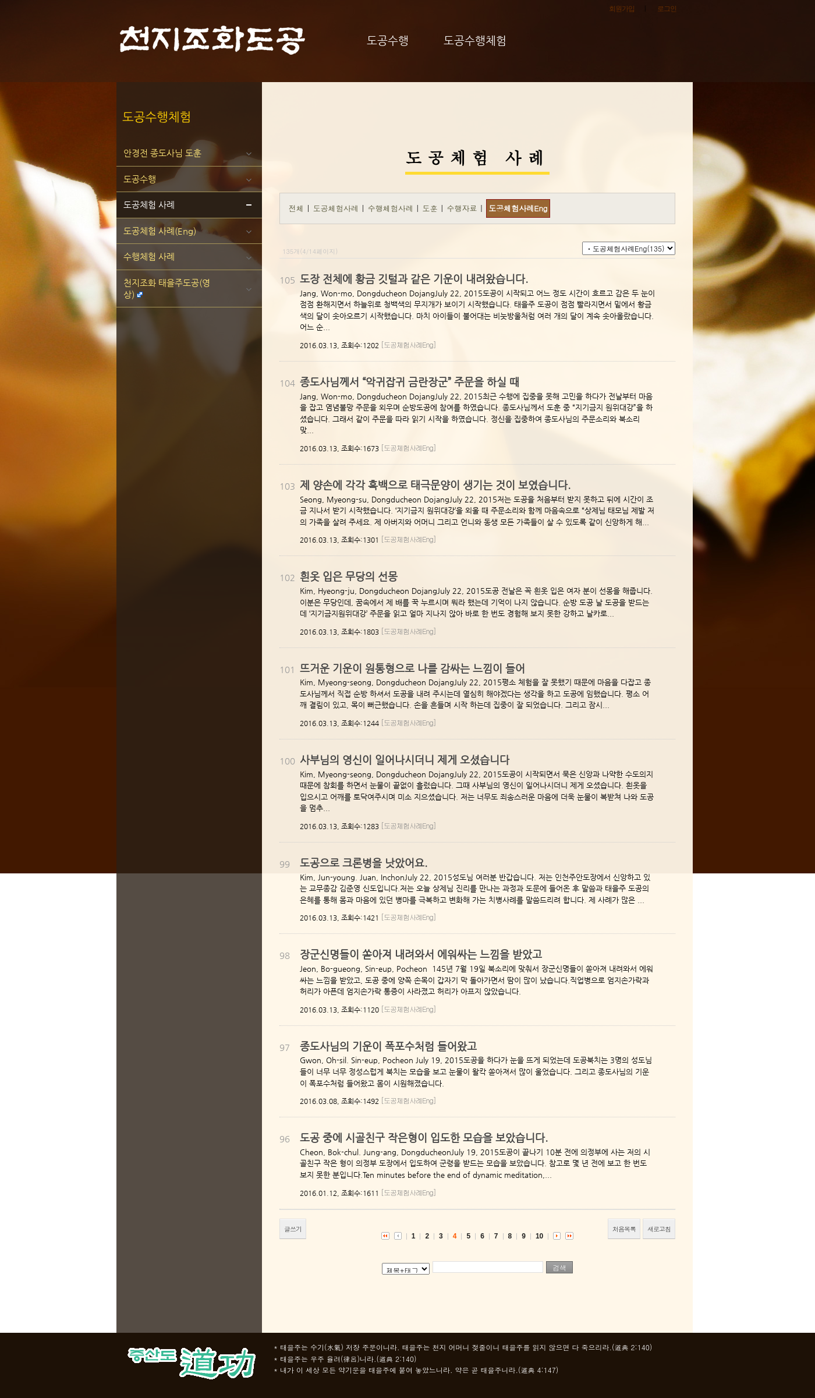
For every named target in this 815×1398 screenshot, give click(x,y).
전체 (296, 208)
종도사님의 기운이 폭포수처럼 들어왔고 (388, 1046)
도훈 (431, 208)
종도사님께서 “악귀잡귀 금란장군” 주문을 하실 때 (409, 382)
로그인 (666, 9)
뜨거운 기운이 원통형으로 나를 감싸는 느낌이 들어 (412, 668)
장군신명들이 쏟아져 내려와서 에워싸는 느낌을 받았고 (421, 954)
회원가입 (622, 9)
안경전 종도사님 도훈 (162, 153)
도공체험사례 (337, 208)
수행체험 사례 (149, 256)
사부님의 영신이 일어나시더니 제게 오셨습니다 (404, 759)
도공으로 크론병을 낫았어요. (363, 863)
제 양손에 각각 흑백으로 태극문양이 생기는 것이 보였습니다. (435, 485)
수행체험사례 (392, 208)
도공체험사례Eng (517, 208)
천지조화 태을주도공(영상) (166, 288)
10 (539, 1236)
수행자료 (463, 208)
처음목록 (624, 1228)
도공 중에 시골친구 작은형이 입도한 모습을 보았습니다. (424, 1137)
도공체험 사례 (149, 205)
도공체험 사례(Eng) (159, 231)
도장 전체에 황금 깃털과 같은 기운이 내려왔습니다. (414, 278)
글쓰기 (293, 1228)
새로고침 (659, 1228)
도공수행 (139, 179)
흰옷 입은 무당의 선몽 (349, 576)
